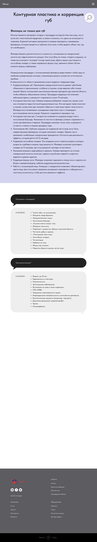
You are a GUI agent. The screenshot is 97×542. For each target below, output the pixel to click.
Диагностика (55, 490)
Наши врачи (15, 513)
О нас (13, 506)
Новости (13, 510)
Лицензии (54, 506)
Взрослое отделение (57, 487)
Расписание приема (57, 513)
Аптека (53, 483)
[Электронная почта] (20, 489)
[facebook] (16, 489)
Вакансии (14, 517)
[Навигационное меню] (93, 4)
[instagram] (12, 489)
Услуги (53, 510)
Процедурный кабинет (58, 494)
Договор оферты (56, 517)
